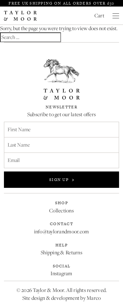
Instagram (61, 273)
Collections (61, 210)
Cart (99, 15)
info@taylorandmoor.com (61, 231)
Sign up (61, 179)
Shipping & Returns (61, 252)
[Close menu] (116, 16)
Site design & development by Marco (61, 298)
